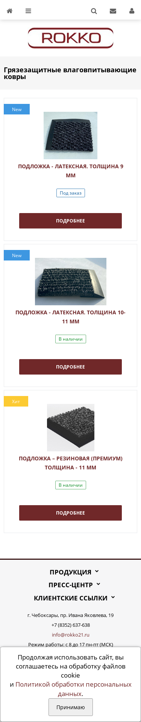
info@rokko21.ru (70, 634)
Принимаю (70, 707)
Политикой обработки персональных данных (73, 689)
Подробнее (70, 221)
